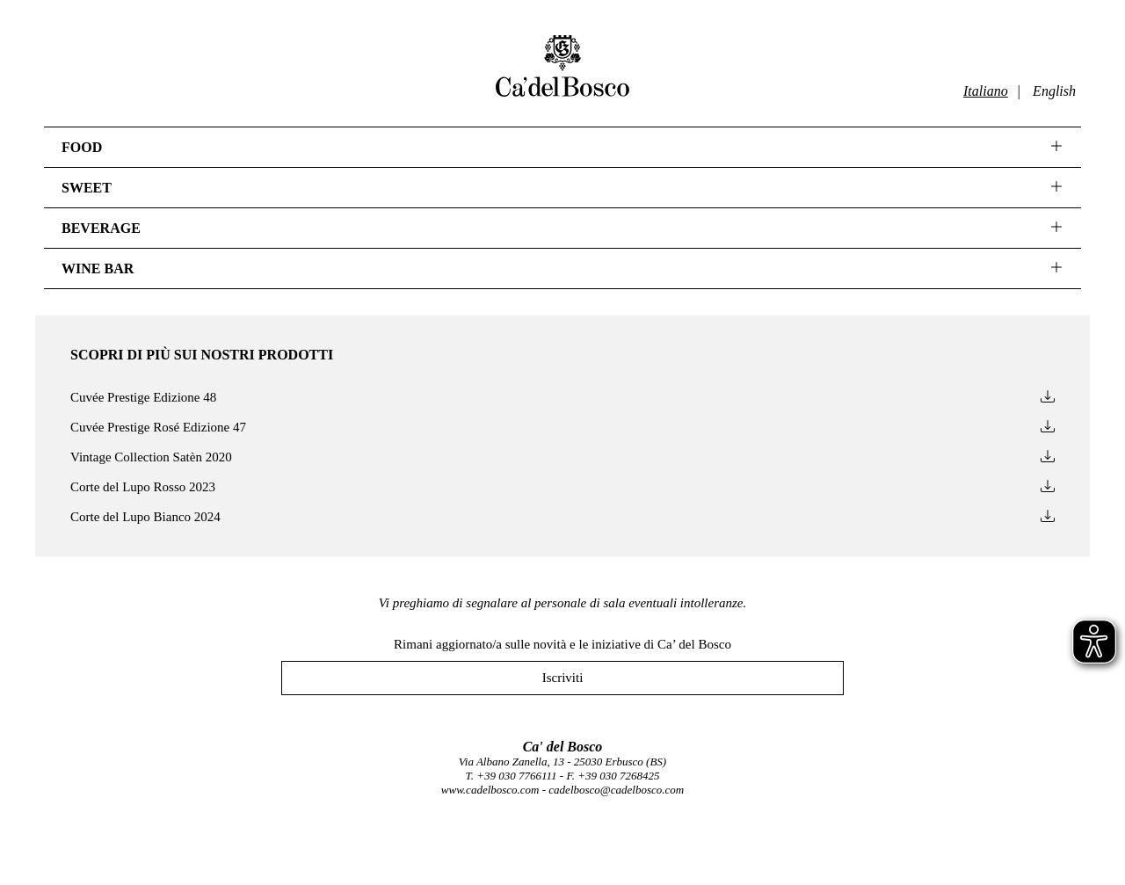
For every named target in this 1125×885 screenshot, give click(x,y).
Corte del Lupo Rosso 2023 (562, 487)
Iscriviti (563, 678)
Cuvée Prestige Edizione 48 (562, 397)
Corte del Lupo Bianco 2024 (562, 517)
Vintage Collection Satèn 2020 (562, 457)
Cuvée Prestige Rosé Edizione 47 (562, 427)
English (1054, 90)
